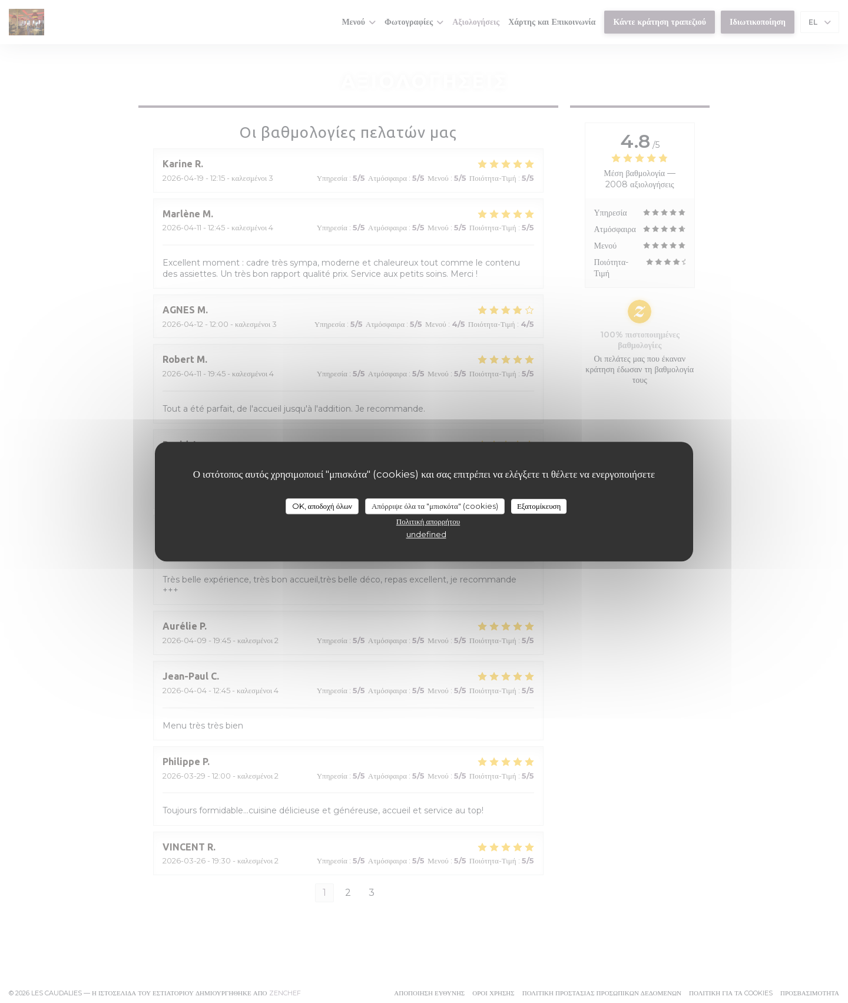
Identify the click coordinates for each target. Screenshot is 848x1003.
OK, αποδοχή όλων (322, 506)
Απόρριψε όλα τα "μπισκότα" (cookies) (435, 506)
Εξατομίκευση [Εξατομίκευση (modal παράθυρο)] (539, 506)
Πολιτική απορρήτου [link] (428, 521)
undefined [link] (426, 534)
